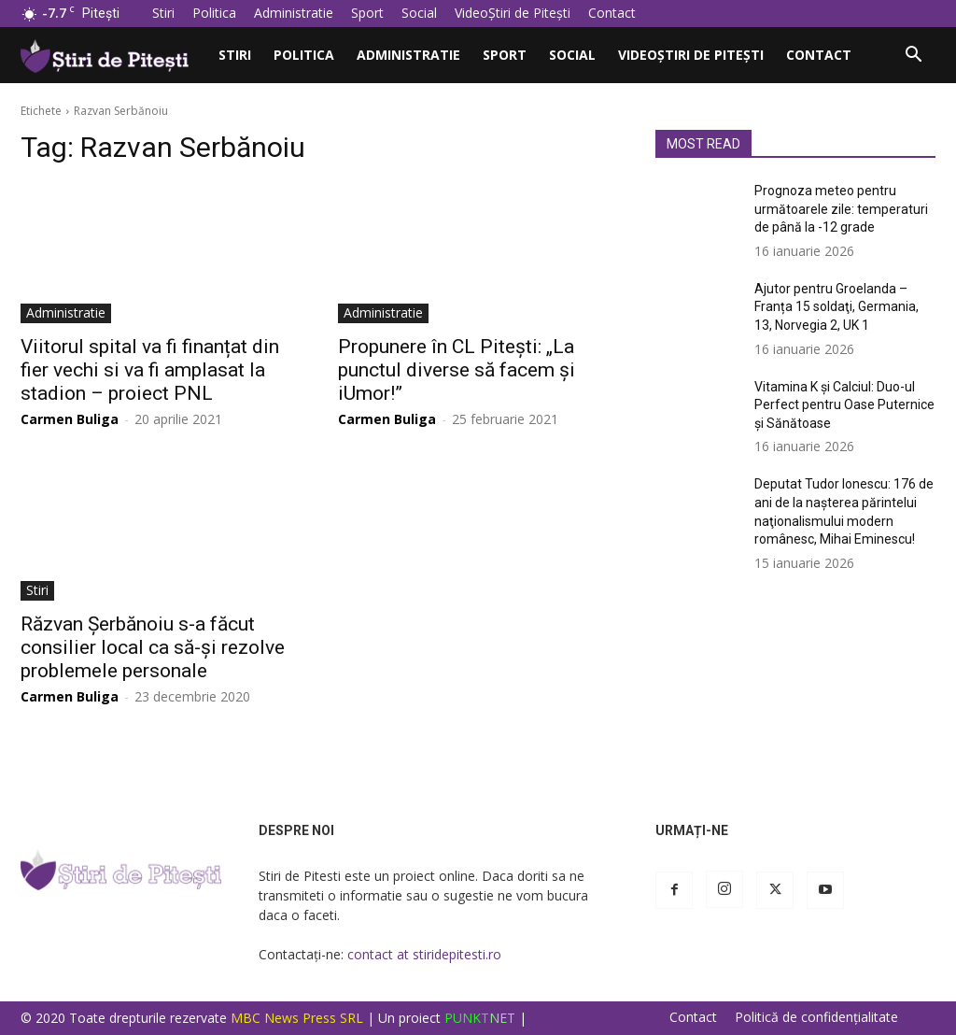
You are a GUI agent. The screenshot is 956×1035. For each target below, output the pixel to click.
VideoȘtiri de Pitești (512, 12)
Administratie (293, 12)
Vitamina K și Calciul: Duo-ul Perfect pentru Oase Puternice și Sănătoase (844, 405)
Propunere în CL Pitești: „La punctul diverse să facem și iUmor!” (456, 369)
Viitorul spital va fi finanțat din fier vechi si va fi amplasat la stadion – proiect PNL (150, 369)
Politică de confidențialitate (816, 1017)
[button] (913, 56)
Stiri (163, 12)
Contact (612, 12)
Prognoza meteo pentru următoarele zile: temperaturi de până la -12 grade (841, 208)
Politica (214, 12)
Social (419, 12)
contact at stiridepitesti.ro (424, 954)
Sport (367, 12)
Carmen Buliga (70, 419)
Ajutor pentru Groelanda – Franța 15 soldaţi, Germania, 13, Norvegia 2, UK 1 (836, 307)
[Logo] (114, 55)
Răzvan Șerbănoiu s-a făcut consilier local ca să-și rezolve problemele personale (153, 647)
